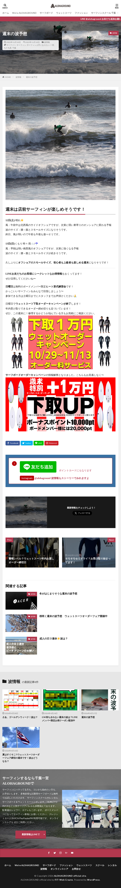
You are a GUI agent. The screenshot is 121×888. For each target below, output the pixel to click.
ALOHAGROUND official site (70, 875)
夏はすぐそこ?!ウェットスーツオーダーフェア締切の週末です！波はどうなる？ (21, 757)
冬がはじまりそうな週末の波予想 (58, 593)
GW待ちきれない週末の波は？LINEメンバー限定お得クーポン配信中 (60, 719)
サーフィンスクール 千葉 (103, 13)
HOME (8, 77)
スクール (99, 865)
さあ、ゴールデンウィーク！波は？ (20, 717)
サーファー (11, 45)
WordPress (93, 879)
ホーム (5, 13)
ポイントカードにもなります (56, 470)
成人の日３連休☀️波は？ (53, 638)
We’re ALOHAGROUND (24, 13)
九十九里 (8, 48)
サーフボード (46, 13)
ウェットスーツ (64, 13)
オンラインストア (59, 868)
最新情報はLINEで (31, 834)
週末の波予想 (31, 77)
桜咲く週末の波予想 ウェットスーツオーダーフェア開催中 (73, 616)
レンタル (112, 865)
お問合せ (76, 868)
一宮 (52, 45)
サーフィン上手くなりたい (38, 45)
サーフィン (21, 45)
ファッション (81, 13)
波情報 (47, 42)
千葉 (14, 48)
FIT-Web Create (64, 879)
